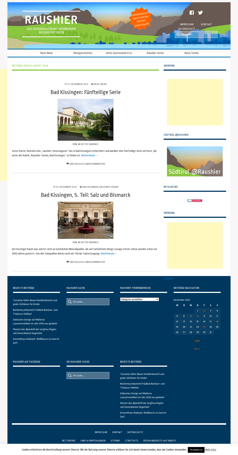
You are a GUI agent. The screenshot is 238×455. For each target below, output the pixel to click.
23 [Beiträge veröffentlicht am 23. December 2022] (204, 326)
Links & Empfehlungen (93, 440)
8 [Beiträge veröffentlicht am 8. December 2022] (197, 316)
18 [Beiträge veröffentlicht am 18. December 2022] (217, 321)
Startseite (168, 278)
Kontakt (206, 24)
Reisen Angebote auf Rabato (159, 440)
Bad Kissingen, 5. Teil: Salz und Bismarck (85, 195)
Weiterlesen (88, 155)
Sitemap (115, 440)
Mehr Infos (210, 449)
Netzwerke (68, 440)
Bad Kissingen (90, 186)
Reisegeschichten (82, 52)
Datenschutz (186, 28)
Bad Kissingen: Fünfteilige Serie (85, 92)
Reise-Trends (192, 52)
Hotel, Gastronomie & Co (119, 52)
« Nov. (197, 340)
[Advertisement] (195, 102)
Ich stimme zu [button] (196, 449)
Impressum (187, 24)
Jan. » (197, 348)
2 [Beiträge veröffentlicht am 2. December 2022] (204, 310)
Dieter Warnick (90, 144)
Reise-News (46, 52)
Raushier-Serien (155, 52)
